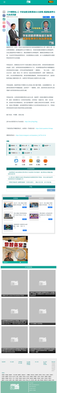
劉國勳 (35, 378)
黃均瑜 (27, 378)
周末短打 (32, 374)
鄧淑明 (20, 378)
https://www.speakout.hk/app (44, 128)
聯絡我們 (53, 368)
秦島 (17, 376)
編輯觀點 (28, 363)
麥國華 (6, 376)
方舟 (13, 378)
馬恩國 (6, 378)
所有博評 (45, 364)
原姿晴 (51, 374)
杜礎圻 (10, 380)
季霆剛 (35, 376)
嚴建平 (3, 380)
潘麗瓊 (46, 376)
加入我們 (53, 367)
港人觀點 (28, 361)
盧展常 (20, 380)
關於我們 (53, 361)
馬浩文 (44, 374)
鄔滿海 (31, 376)
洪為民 (17, 378)
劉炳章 (36, 374)
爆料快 (53, 370)
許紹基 (3, 376)
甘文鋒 (6, 380)
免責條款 (53, 364)
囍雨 (53, 380)
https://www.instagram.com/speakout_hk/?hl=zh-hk (31, 135)
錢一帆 (14, 376)
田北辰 (27, 376)
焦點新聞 (3, 361)
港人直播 (20, 363)
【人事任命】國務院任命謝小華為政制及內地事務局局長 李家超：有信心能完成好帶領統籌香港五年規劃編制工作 (30, 178)
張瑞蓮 (6, 374)
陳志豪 (41, 380)
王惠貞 (38, 376)
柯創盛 (38, 378)
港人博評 (45, 361)
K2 (29, 380)
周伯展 (42, 376)
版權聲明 (53, 365)
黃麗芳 (49, 378)
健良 (13, 380)
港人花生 (37, 361)
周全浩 (10, 378)
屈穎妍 (3, 374)
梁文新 (32, 380)
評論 (51, 190)
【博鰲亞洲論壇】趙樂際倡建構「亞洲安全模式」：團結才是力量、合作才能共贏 (29, 182)
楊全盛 (24, 378)
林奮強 (50, 380)
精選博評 (41, 198)
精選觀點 (15, 198)
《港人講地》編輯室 (17, 374)
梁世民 (40, 374)
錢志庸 (31, 378)
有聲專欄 (20, 361)
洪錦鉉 (42, 378)
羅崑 (36, 380)
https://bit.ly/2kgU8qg (31, 121)
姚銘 (38, 380)
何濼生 (47, 374)
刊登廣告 (53, 369)
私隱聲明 (53, 363)
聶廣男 (17, 380)
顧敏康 (10, 374)
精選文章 (46, 380)
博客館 (44, 363)
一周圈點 (28, 374)
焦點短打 (23, 374)
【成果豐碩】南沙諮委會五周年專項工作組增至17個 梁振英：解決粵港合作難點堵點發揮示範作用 (30, 173)
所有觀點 (28, 364)
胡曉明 (20, 376)
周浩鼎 (24, 376)
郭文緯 (10, 376)
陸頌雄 (46, 378)
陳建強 (3, 378)
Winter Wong (25, 380)
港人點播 (12, 361)
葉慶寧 (49, 376)
